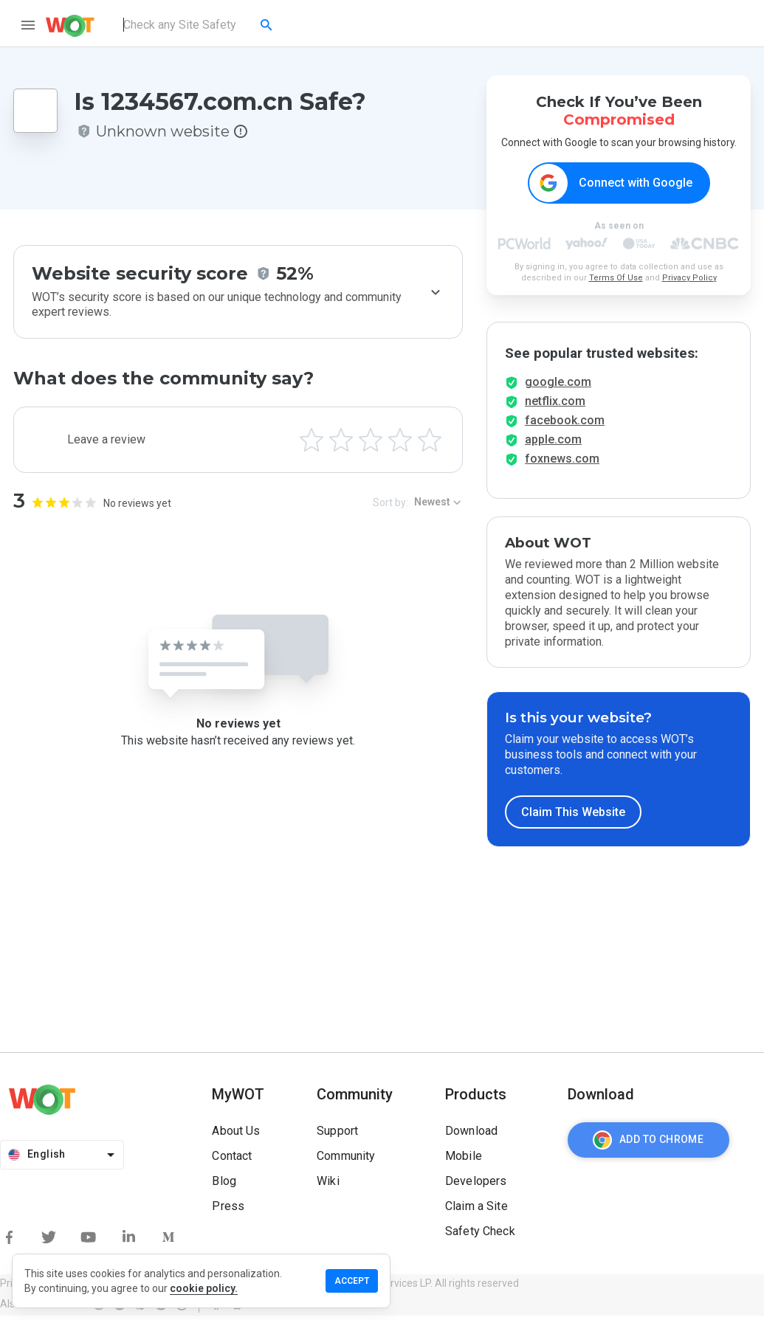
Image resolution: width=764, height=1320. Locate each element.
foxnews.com (562, 463)
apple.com (553, 444)
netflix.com (555, 405)
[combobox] (199, 25)
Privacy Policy (689, 278)
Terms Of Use (616, 278)
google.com (558, 386)
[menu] (28, 25)
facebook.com (565, 425)
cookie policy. (204, 1288)
